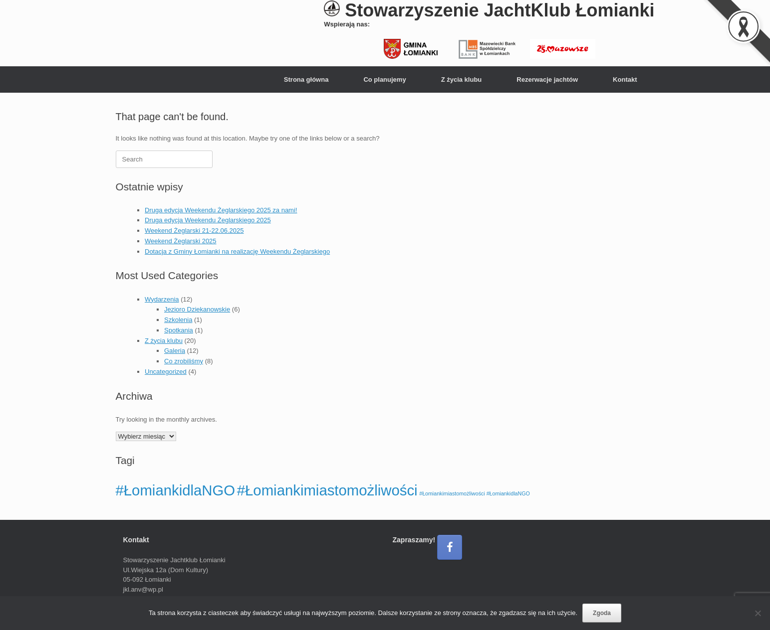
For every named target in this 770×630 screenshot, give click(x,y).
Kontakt (625, 79)
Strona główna (306, 79)
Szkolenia (178, 319)
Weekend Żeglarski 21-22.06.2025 (194, 230)
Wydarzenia (162, 299)
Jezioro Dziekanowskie (197, 309)
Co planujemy (384, 79)
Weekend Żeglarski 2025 (181, 241)
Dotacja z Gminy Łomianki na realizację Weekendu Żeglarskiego (237, 251)
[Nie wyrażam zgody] (758, 613)
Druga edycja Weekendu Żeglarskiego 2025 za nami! (221, 210)
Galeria (174, 350)
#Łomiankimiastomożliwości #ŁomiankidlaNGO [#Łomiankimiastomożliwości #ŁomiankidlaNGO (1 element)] (474, 493)
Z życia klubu (461, 79)
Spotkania (178, 330)
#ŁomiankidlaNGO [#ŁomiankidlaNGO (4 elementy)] (176, 490)
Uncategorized (166, 371)
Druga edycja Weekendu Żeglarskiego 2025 (208, 220)
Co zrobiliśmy (183, 361)
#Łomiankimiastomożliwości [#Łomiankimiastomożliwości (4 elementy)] (327, 490)
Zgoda (602, 613)
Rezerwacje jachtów (547, 79)
